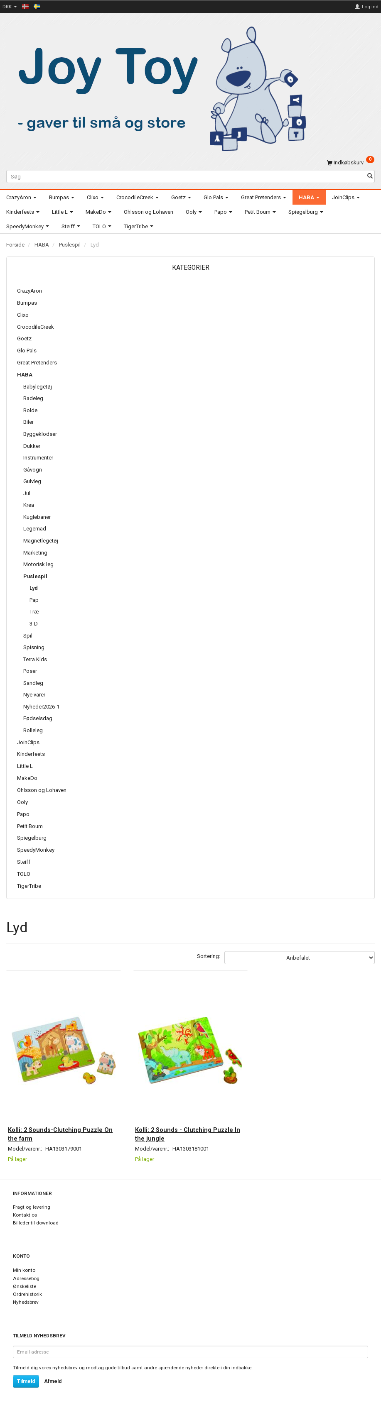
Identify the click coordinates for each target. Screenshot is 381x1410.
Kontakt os (25, 1215)
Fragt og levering (31, 1207)
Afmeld (52, 1381)
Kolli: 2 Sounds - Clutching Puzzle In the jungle (189, 1132)
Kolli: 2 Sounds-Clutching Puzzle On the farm (60, 1132)
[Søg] (370, 177)
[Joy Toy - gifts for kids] (157, 87)
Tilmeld (26, 1381)
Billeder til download (36, 1223)
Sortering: (208, 956)
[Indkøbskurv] (351, 162)
